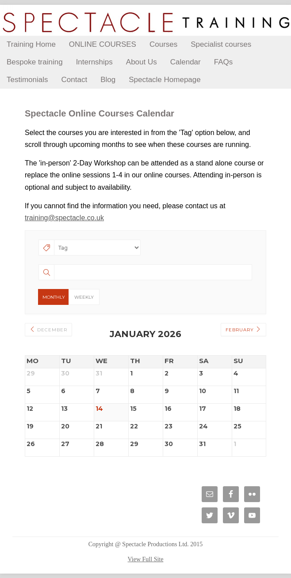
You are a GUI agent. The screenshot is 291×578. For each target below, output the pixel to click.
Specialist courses (221, 44)
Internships (94, 62)
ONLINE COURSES (102, 44)
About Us (141, 62)
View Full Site (146, 559)
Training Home (31, 44)
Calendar (185, 62)
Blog (107, 79)
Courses (163, 44)
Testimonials (27, 79)
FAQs (223, 62)
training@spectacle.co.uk (64, 217)
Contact (74, 79)
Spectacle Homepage (165, 79)
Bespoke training (35, 62)
